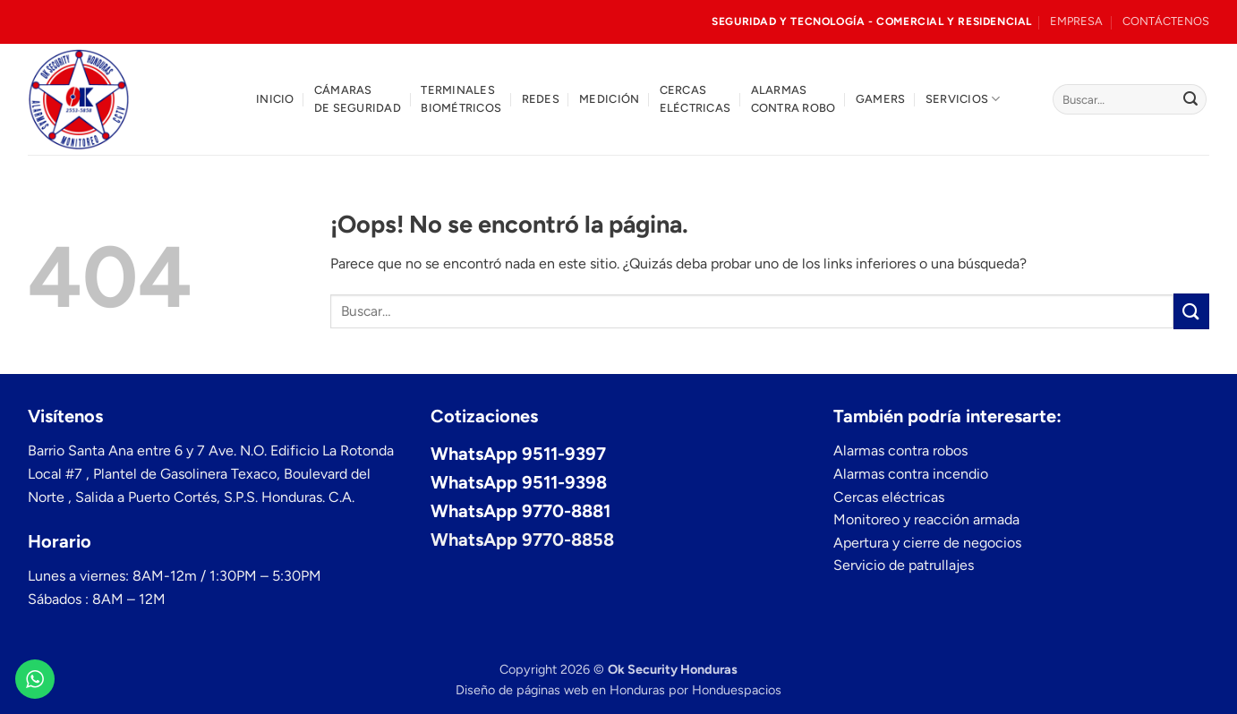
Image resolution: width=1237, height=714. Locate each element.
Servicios (963, 98)
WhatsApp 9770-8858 (522, 539)
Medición (609, 99)
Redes (540, 99)
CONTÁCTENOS (1165, 21)
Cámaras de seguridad (357, 99)
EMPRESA (1076, 21)
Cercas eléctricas (695, 99)
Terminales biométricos (461, 99)
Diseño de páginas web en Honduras (560, 690)
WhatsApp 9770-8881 (520, 511)
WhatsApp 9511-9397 (518, 453)
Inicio (275, 99)
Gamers (881, 99)
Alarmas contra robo (793, 99)
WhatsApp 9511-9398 (519, 482)
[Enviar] (1190, 99)
